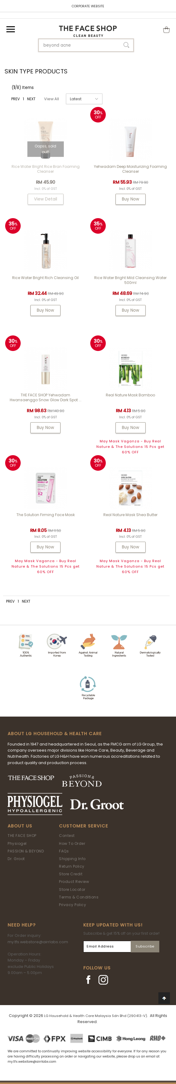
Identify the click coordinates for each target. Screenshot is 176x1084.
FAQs (64, 851)
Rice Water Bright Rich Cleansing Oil (45, 277)
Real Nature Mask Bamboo (130, 395)
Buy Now (130, 199)
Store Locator (72, 889)
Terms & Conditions (78, 897)
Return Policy (72, 866)
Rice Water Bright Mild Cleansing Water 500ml (130, 280)
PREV (15, 98)
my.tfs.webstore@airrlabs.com (38, 941)
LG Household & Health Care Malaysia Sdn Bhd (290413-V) (95, 1015)
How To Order (72, 843)
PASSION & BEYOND (26, 851)
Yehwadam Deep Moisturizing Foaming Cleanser (130, 169)
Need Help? (22, 925)
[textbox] (86, 45)
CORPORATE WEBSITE (88, 6)
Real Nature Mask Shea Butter (130, 514)
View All (51, 98)
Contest (67, 835)
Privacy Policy (72, 904)
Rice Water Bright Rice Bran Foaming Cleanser (46, 169)
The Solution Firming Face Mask (45, 514)
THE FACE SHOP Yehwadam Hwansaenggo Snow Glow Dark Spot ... (45, 397)
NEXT (31, 98)
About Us (20, 826)
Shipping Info (72, 858)
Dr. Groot (16, 858)
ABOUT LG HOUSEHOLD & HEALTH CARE (55, 734)
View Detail (45, 199)
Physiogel (17, 843)
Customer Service (83, 826)
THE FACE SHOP (22, 835)
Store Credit (70, 874)
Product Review (74, 881)
